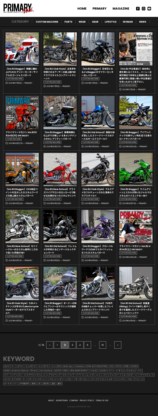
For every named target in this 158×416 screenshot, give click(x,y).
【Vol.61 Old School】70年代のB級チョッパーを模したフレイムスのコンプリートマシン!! (97, 306)
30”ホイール (35, 366)
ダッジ (32, 379)
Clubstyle (79, 366)
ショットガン (90, 375)
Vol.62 (94, 370)
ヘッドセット (51, 379)
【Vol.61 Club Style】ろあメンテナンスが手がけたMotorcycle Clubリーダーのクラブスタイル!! (22, 308)
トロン (40, 379)
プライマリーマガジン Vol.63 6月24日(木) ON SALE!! (21, 134)
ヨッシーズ (88, 379)
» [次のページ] (117, 345)
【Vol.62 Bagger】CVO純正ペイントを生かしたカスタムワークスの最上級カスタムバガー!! (22, 192)
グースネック (64, 375)
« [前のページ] (49, 345)
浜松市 (46, 383)
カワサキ (30, 375)
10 (103, 345)
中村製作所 (24, 383)
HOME (81, 8)
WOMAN (128, 21)
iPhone (34, 370)
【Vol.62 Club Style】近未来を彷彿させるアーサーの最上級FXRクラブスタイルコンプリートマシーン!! (60, 73)
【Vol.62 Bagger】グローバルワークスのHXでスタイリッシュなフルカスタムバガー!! (97, 249)
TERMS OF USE (102, 400)
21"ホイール (22, 366)
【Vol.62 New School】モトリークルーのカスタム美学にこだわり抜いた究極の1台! (22, 249)
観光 (60, 383)
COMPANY (73, 400)
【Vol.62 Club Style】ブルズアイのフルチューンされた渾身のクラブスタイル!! (97, 192)
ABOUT (51, 400)
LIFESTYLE (110, 21)
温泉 (53, 383)
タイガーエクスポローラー (15, 379)
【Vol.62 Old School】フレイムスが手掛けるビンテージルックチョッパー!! (60, 249)
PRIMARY (99, 8)
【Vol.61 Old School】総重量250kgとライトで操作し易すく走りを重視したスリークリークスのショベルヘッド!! (135, 308)
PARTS (68, 21)
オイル (121, 370)
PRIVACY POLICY (87, 400)
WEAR (82, 21)
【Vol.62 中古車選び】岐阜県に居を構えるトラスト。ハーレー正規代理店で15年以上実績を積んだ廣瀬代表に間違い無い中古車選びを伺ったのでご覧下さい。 (135, 75)
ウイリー (112, 370)
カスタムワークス (134, 370)
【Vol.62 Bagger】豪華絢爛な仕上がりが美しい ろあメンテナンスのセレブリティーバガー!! (60, 135)
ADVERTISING (62, 400)
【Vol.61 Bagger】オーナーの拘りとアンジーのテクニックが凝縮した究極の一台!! (60, 306)
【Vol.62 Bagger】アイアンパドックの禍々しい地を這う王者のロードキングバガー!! (135, 135)
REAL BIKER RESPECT (79, 370)
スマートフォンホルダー (124, 375)
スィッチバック (104, 375)
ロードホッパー (10, 383)
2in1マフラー (9, 366)
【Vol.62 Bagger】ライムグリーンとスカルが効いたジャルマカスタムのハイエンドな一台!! (135, 192)
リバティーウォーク (127, 379)
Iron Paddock (46, 370)
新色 (34, 383)
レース (140, 379)
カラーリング (9, 375)
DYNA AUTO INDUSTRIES (96, 366)
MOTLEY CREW (61, 370)
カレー (21, 375)
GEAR (95, 21)
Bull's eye (68, 366)
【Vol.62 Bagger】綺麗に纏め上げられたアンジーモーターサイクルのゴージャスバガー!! (22, 72)
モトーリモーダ (74, 379)
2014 (59, 366)
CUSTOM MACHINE (47, 21)
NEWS (142, 21)
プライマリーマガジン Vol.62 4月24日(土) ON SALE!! (134, 248)
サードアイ (77, 375)
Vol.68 (103, 370)
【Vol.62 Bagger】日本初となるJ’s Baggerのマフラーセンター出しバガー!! (97, 72)
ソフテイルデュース (145, 375)
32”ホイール (49, 366)
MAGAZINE (121, 8)
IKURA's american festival (16, 370)
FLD (111, 366)
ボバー (62, 379)
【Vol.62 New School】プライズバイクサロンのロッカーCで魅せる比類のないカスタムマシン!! (60, 192)
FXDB (126, 366)
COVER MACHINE (13, 139)
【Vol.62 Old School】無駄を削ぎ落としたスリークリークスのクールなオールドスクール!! (97, 135)
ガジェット (41, 375)
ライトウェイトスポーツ (106, 379)
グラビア (52, 375)
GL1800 (134, 366)
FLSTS (118, 366)
